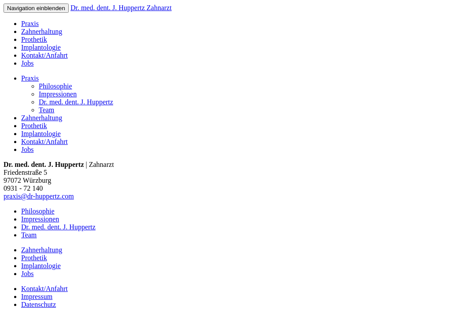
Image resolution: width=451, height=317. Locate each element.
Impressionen (58, 94)
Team (46, 110)
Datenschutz (38, 304)
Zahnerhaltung (41, 31)
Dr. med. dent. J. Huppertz (121, 7)
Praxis (30, 23)
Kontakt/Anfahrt (44, 55)
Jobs (27, 63)
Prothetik (34, 39)
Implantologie (41, 47)
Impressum (36, 296)
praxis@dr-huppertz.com (39, 196)
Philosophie (55, 86)
